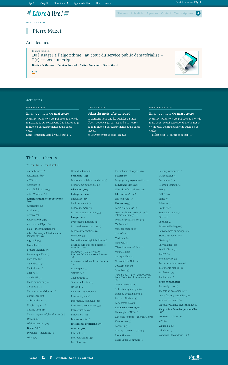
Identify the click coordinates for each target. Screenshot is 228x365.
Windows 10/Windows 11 (174, 334)
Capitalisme (35, 268)
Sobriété (165, 221)
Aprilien (33, 210)
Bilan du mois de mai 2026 (47, 113)
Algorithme (35, 205)
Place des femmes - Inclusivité (134, 316)
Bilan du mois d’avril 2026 (109, 113)
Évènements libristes (84, 221)
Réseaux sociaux (170, 184)
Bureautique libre (38, 254)
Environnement (81, 203)
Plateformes (123, 321)
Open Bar (122, 270)
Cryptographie (36, 305)
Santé (163, 198)
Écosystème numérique (85, 184)
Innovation (79, 314)
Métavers (121, 242)
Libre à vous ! (58, 2)
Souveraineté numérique (174, 230)
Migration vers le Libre (129, 247)
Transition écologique (173, 290)
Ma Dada (121, 224)
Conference (35, 295)
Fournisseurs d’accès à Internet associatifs (88, 246)
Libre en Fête (124, 198)
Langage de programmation (131, 180)
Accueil (29, 22)
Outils (103, 2)
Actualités (136, 13)
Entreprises (79, 198)
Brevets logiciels (38, 249)
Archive (33, 214)
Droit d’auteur (81, 170)
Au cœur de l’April (39, 224)
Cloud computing (38, 282)
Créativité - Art (37, 300)
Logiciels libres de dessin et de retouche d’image (131, 213)
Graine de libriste (82, 282)
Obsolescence (124, 265)
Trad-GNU (166, 272)
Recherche (167, 180)
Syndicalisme (167, 249)
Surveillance (168, 244)
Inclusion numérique (84, 291)
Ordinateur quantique (128, 289)
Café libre (34, 258)
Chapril (33, 272)
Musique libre (124, 256)
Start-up (165, 240)
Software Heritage (170, 226)
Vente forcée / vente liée (174, 295)
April (30, 2)
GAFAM (77, 272)
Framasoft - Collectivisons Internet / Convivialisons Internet (89, 254)
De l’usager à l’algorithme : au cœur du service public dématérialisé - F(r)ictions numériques (97, 57)
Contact (165, 13)
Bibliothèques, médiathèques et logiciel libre (44, 234)
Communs (34, 286)
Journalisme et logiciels (129, 170)
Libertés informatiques (130, 189)
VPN (162, 321)
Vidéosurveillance (170, 300)
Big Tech (34, 240)
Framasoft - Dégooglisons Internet (90, 262)
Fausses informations (84, 230)
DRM (32, 337)
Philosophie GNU (126, 312)
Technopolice (168, 258)
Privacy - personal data (129, 330)
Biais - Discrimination (41, 228)
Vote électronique (170, 316)
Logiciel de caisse (126, 207)
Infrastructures (81, 310)
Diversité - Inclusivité (40, 332)
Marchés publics (126, 228)
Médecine (121, 237)
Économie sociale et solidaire (89, 180)
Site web (165, 217)
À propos (151, 13)
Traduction (166, 277)
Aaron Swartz (36, 170)
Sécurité (165, 207)
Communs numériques (41, 291)
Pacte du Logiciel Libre (129, 293)
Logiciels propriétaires (129, 219)
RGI (162, 189)
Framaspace (79, 268)
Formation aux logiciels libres (89, 240)
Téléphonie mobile (171, 267)
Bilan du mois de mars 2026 (171, 113)
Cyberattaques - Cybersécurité (46, 314)
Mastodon (122, 233)
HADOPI (77, 286)
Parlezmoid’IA (125, 302)
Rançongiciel (167, 175)
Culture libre (36, 309)
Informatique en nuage (86, 305)
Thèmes (122, 13)
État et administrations (86, 212)
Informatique (80, 296)
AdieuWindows (37, 193)
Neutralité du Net (126, 261)
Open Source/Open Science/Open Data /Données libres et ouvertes (133, 277)
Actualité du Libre (38, 189)
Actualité (33, 184)
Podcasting (122, 325)
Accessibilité (36, 175)
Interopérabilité (82, 337)
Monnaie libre (124, 251)
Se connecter (85, 357)
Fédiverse (78, 235)
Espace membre (81, 207)
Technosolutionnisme (172, 263)
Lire (34, 71)
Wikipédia (166, 325)
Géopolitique (79, 277)
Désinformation (38, 323)
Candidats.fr (35, 263)
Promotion (123, 335)
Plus (93, 2)
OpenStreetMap (125, 284)
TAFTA (164, 254)
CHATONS (34, 277)
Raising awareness (170, 170)
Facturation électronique (86, 226)
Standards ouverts (171, 235)
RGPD (164, 193)
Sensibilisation (169, 212)
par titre (35, 165)
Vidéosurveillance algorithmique (178, 304)
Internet (77, 333)
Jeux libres (78, 342)
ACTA (31, 180)
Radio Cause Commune (129, 339)
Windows (165, 330)
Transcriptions (183, 13)
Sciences (165, 203)
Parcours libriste (126, 298)
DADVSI (33, 318)
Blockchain (34, 244)
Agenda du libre (78, 2)
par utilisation (52, 165)
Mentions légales (66, 357)
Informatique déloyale (85, 300)
